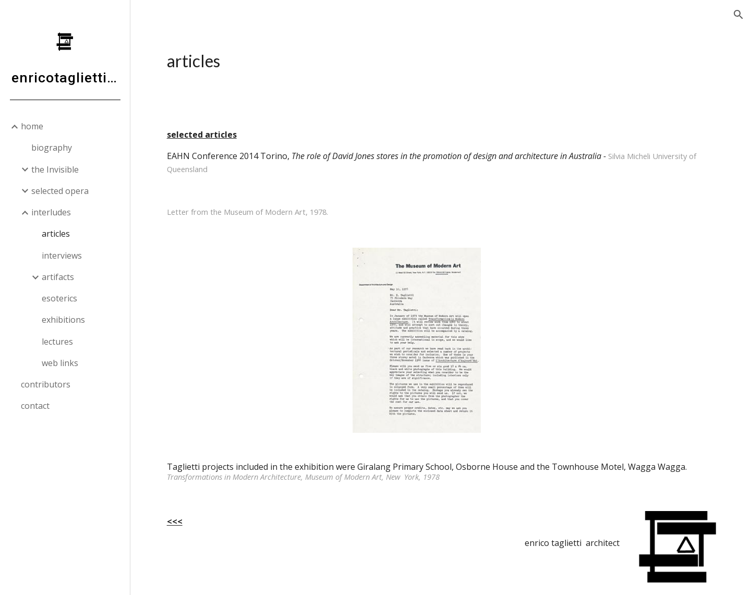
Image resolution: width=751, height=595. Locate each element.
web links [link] (60, 363)
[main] (441, 61)
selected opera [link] (60, 191)
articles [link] (56, 233)
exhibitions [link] (63, 319)
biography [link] (51, 147)
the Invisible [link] (55, 169)
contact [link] (35, 405)
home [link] (32, 126)
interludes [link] (51, 212)
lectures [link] (57, 341)
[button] (738, 14)
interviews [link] (62, 255)
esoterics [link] (59, 298)
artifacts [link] (58, 277)
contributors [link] (45, 384)
